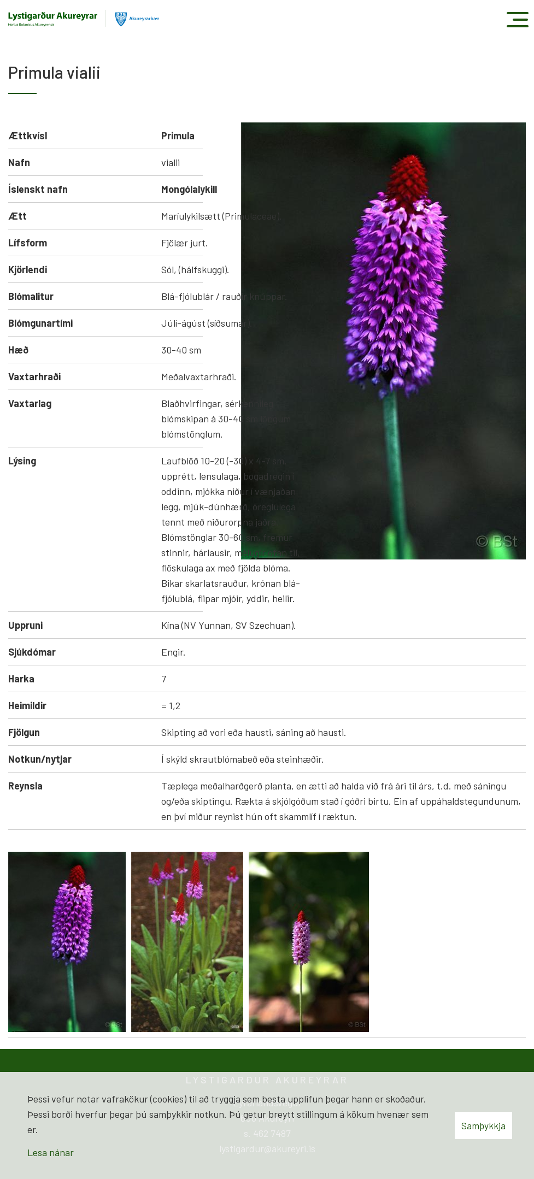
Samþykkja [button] (483, 1125)
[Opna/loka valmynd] (517, 19)
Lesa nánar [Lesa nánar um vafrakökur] (50, 1152)
